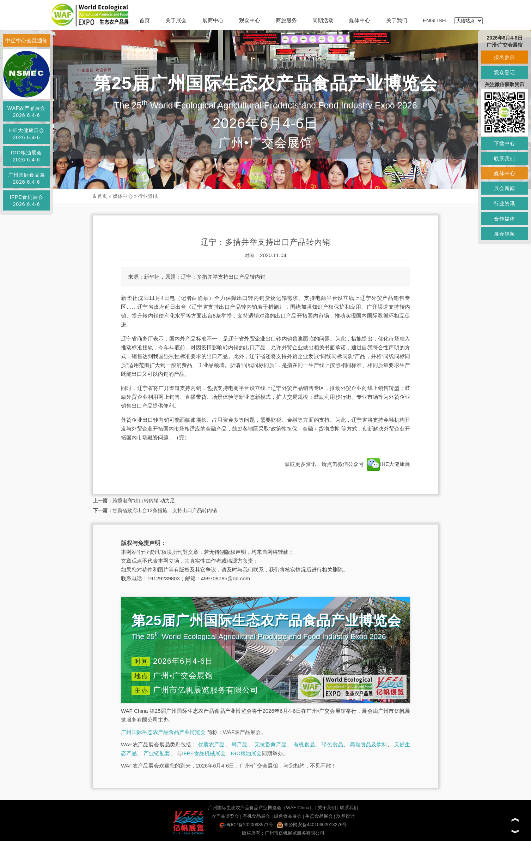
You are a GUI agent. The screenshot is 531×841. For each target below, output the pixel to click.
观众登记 (504, 72)
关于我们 (396, 20)
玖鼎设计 (345, 816)
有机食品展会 (256, 816)
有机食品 (304, 744)
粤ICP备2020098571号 (246, 824)
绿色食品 (332, 744)
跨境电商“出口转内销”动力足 (143, 500)
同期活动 (323, 20)
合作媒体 (504, 218)
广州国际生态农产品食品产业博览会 (163, 732)
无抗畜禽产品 (271, 744)
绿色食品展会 (287, 816)
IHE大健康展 (387, 464)
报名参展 (504, 57)
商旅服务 (286, 20)
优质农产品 (211, 744)
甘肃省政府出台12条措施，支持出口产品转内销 (164, 510)
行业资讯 (148, 196)
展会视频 (504, 234)
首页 (144, 20)
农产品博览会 (225, 816)
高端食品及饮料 (368, 744)
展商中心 (213, 20)
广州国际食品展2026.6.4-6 (26, 178)
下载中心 (504, 143)
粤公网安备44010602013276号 (312, 824)
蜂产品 (240, 744)
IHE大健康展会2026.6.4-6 (26, 134)
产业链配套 (157, 753)
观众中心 (249, 20)
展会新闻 (504, 188)
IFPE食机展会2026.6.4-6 (26, 200)
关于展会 (176, 20)
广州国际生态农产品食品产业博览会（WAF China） (261, 807)
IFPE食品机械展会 (203, 753)
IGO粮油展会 (246, 753)
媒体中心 (359, 20)
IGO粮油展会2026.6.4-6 (26, 156)
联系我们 (349, 807)
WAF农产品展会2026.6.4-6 (26, 111)
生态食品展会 (319, 816)
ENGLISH (434, 20)
